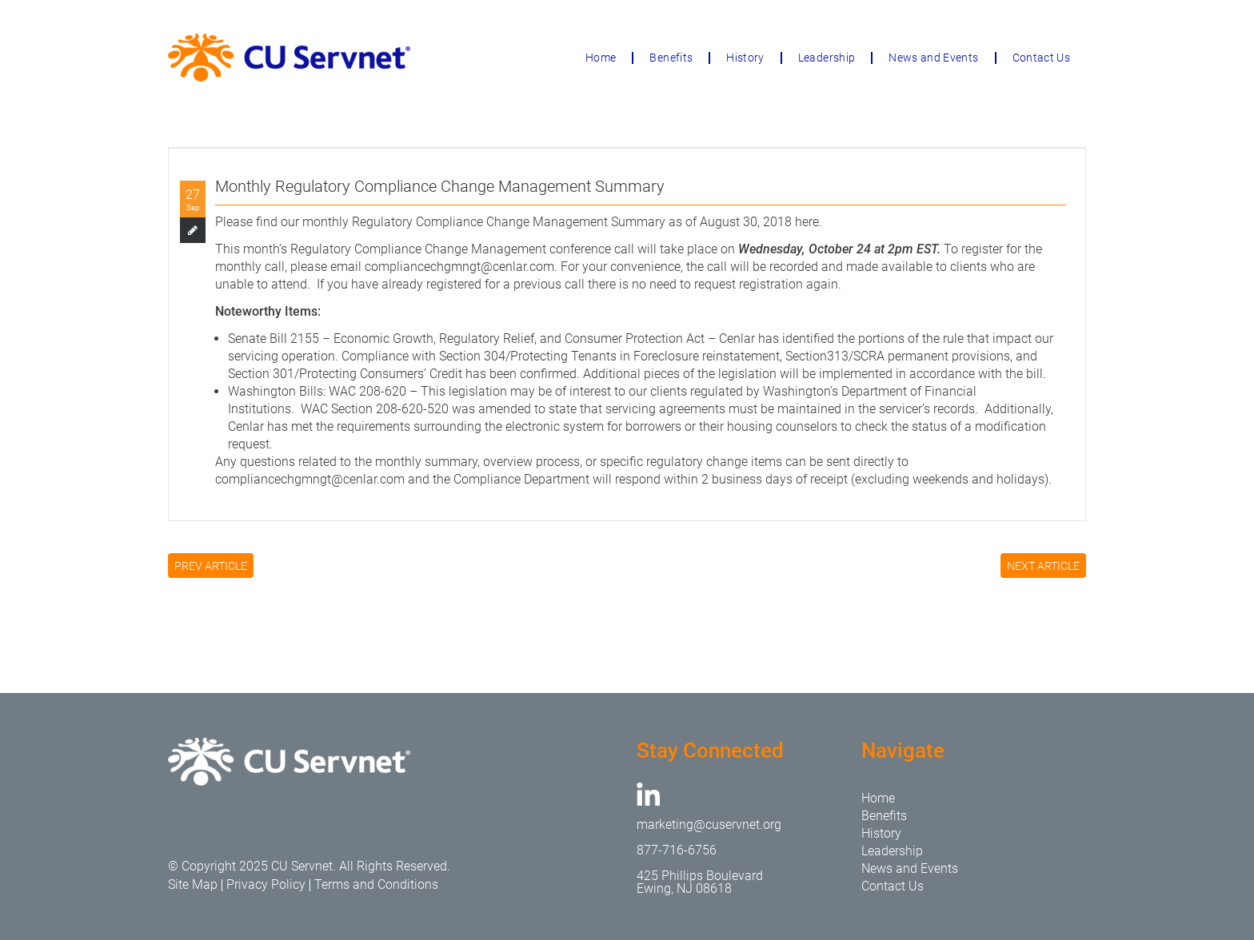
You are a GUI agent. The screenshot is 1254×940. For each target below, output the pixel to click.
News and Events (933, 57)
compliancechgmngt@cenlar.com (459, 266)
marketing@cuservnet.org (709, 824)
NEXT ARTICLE (1043, 566)
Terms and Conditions (376, 884)
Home (600, 57)
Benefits (671, 57)
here (807, 221)
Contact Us (1041, 57)
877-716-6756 (677, 850)
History (745, 57)
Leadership (827, 57)
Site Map (193, 884)
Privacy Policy (266, 884)
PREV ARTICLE (210, 566)
